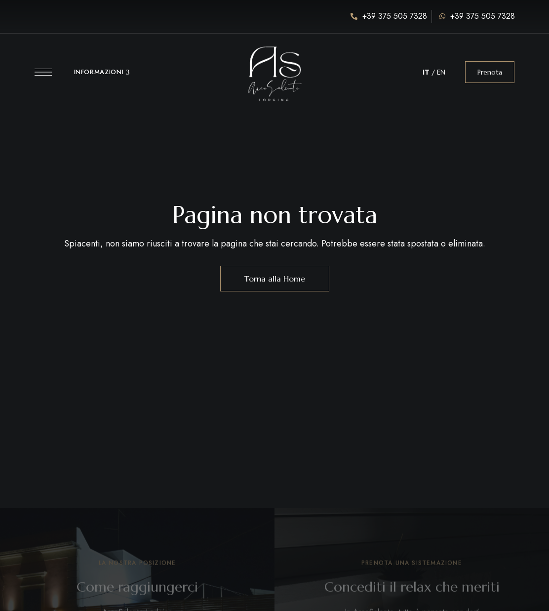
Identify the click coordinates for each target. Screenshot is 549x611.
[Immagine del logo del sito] (274, 67)
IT (426, 72)
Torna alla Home (274, 279)
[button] (489, 72)
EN (441, 72)
